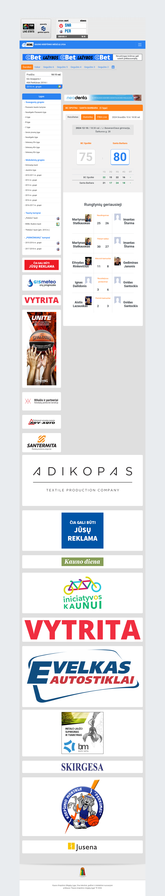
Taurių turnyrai (33, 213)
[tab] (73, 117)
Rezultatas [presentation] (72, 117)
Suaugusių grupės (34, 102)
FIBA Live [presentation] (102, 117)
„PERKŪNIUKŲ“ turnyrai (37, 237)
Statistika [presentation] (88, 117)
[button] (41, 107)
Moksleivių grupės (35, 160)
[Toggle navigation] (139, 45)
